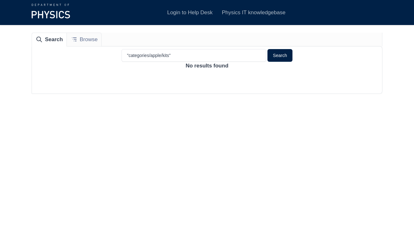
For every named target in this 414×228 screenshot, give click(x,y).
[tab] (49, 40)
